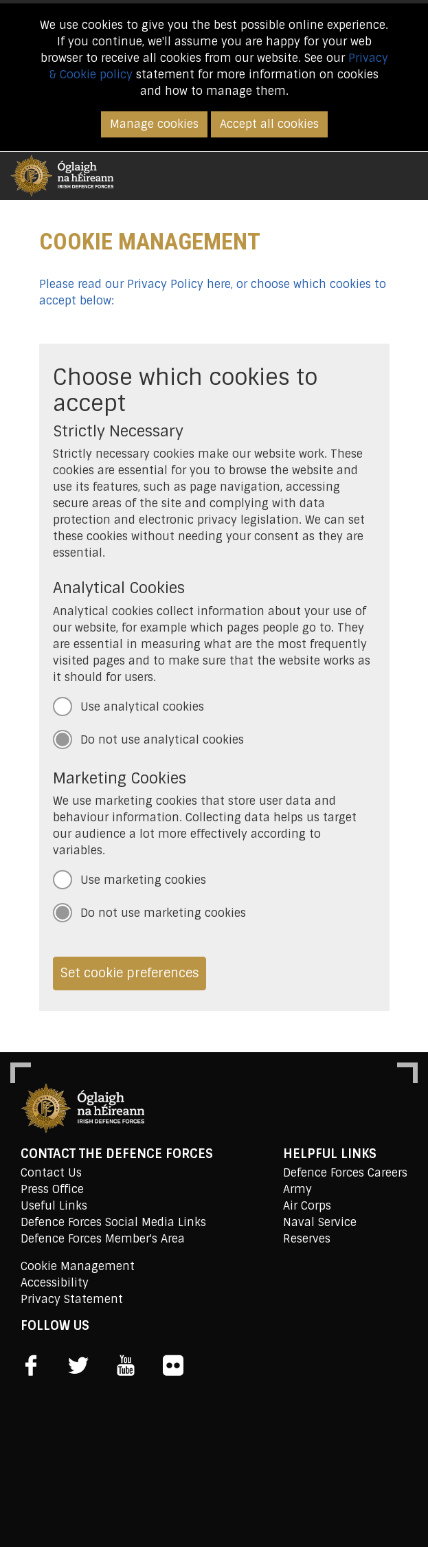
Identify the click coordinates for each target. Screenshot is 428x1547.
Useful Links (54, 1206)
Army (297, 1189)
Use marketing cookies (143, 880)
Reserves (306, 1239)
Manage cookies (154, 124)
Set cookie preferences (129, 973)
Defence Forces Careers (345, 1173)
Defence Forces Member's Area (103, 1239)
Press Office (52, 1189)
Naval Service (320, 1222)
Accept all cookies (269, 124)
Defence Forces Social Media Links (113, 1222)
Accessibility (55, 1283)
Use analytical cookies (142, 707)
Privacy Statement (72, 1299)
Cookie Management (78, 1266)
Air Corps (307, 1206)
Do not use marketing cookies (163, 913)
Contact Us (51, 1173)
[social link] (31, 1365)
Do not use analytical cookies (162, 740)
